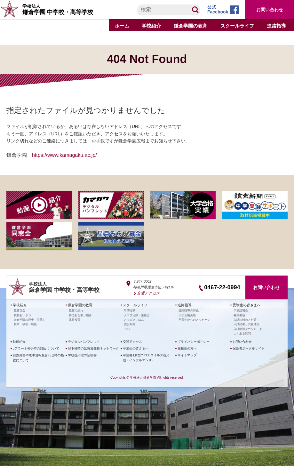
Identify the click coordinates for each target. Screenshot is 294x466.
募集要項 (239, 314)
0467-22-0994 (222, 287)
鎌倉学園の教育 (79, 304)
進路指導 (184, 304)
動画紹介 (19, 340)
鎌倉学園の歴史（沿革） (29, 318)
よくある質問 (242, 332)
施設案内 (129, 323)
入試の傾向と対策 (245, 318)
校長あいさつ (22, 314)
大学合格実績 (187, 314)
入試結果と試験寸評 (246, 323)
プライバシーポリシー (194, 340)
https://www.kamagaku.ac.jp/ (64, 155)
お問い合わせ (269, 9)
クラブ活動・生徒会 (137, 314)
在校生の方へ (187, 347)
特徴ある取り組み (80, 314)
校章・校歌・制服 (25, 323)
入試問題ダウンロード (248, 328)
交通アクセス (147, 293)
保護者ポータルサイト (249, 347)
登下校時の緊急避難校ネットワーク (93, 347)
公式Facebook (217, 9)
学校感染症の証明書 (82, 354)
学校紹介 (19, 304)
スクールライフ (134, 304)
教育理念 (19, 309)
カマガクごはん (134, 318)
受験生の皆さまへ (245, 304)
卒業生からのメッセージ (194, 318)
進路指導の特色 (189, 309)
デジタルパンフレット (84, 340)
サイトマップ (187, 354)
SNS (127, 328)
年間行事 (129, 309)
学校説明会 (241, 309)
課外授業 (74, 318)
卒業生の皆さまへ (135, 347)
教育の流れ (76, 309)
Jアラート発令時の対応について (36, 347)
